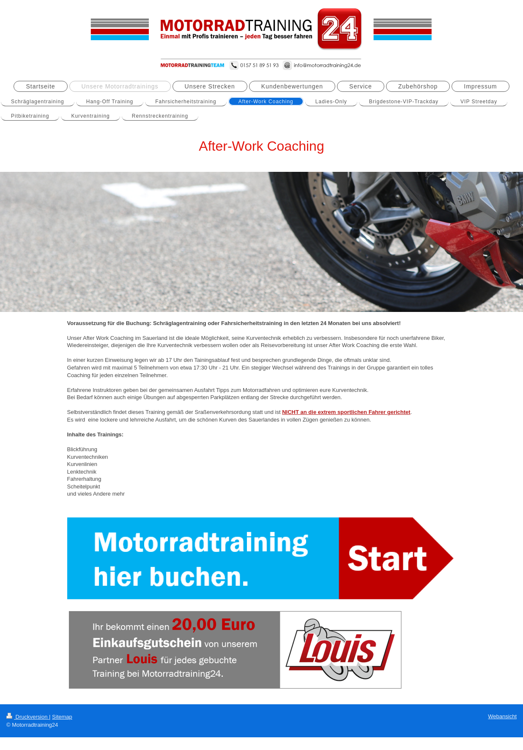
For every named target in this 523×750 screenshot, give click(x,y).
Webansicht (502, 716)
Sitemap (62, 717)
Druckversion (27, 717)
